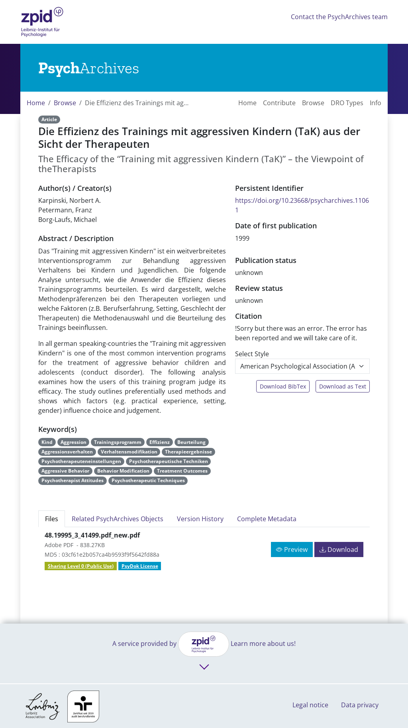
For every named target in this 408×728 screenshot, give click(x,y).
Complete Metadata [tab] (266, 518)
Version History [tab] (200, 518)
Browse (65, 102)
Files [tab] (51, 518)
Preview (292, 549)
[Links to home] (88, 67)
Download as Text (342, 386)
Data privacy (360, 705)
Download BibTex (283, 386)
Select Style (252, 353)
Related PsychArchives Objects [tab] (117, 518)
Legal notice (310, 705)
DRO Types (347, 102)
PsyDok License (140, 566)
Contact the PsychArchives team (339, 16)
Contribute (279, 102)
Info (375, 102)
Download (339, 549)
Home (36, 102)
